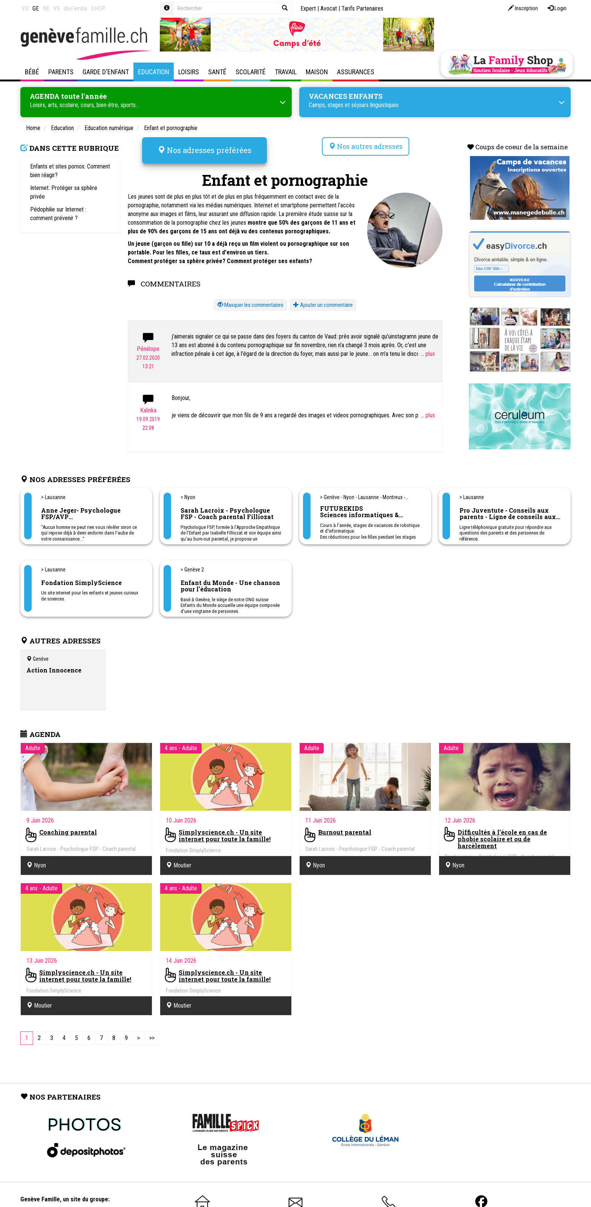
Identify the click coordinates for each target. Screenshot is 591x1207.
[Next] (138, 1038)
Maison (317, 72)
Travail (286, 72)
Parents (60, 72)
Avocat (328, 8)
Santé (217, 72)
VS (56, 8)
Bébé (32, 72)
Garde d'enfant (106, 72)
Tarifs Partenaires (362, 8)
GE (35, 8)
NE (46, 8)
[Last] (151, 1038)
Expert (308, 8)
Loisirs (188, 72)
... (428, 353)
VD (25, 8)
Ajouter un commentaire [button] (323, 305)
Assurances (355, 72)
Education (153, 72)
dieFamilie (75, 8)
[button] (250, 305)
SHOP (98, 8)
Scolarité (251, 72)
